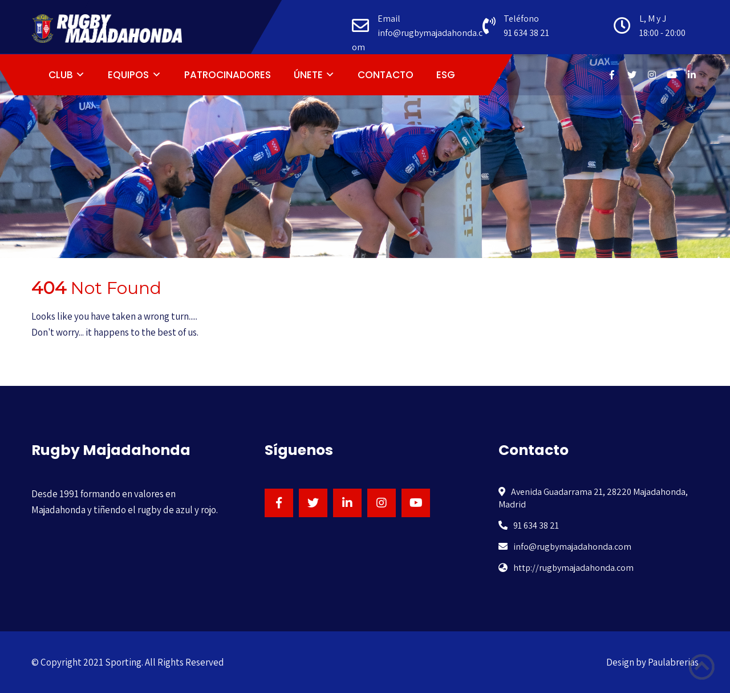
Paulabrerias (673, 662)
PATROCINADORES (227, 75)
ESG (445, 75)
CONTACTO (385, 75)
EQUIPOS (128, 75)
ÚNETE (308, 75)
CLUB (60, 75)
